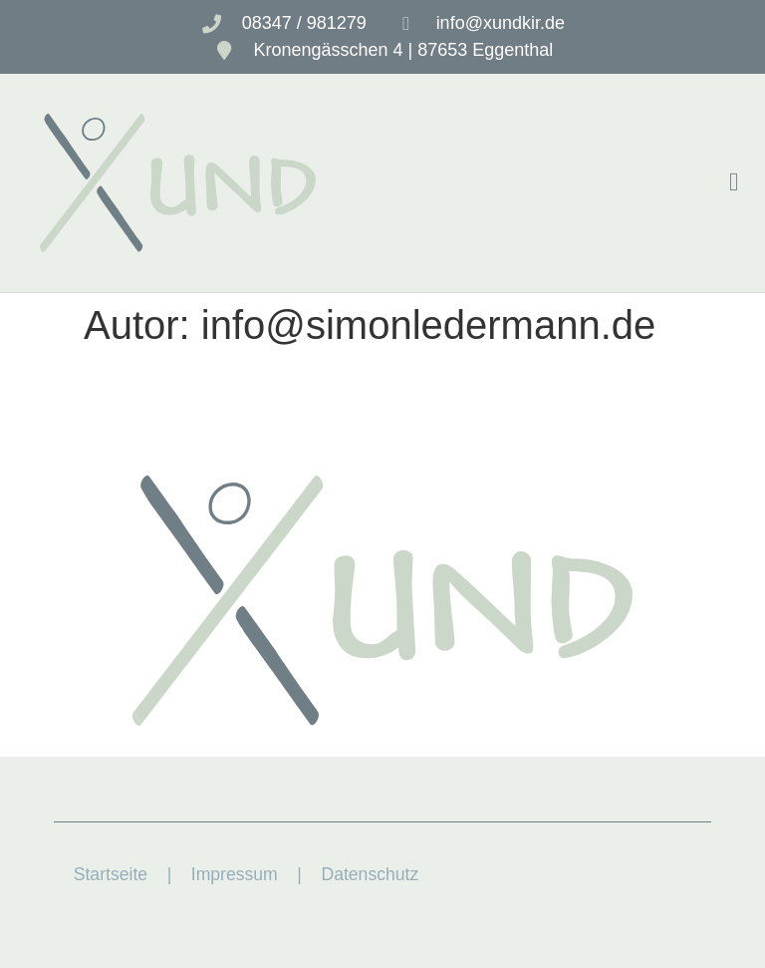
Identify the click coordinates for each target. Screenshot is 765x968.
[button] (733, 182)
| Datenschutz (355, 874)
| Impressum (212, 874)
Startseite (110, 874)
